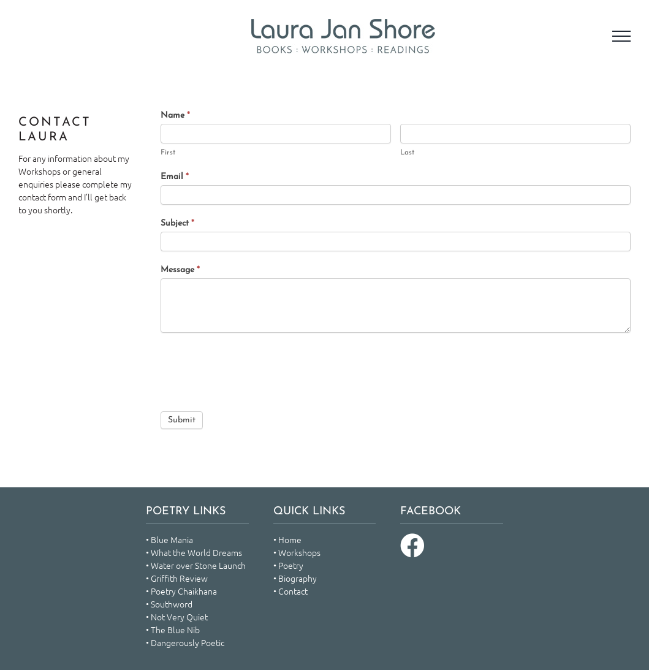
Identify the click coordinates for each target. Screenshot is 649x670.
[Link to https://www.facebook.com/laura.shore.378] (412, 545)
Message (180, 270)
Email (175, 176)
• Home (287, 539)
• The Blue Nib (173, 629)
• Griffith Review (177, 578)
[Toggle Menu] (621, 36)
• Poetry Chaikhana (181, 591)
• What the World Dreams (194, 552)
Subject (177, 223)
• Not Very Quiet (177, 617)
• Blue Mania (169, 539)
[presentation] (254, 369)
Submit (181, 420)
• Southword (169, 604)
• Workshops (297, 552)
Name (175, 115)
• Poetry (288, 565)
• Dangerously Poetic (185, 642)
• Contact (290, 591)
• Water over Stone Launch (196, 565)
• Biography (295, 578)
